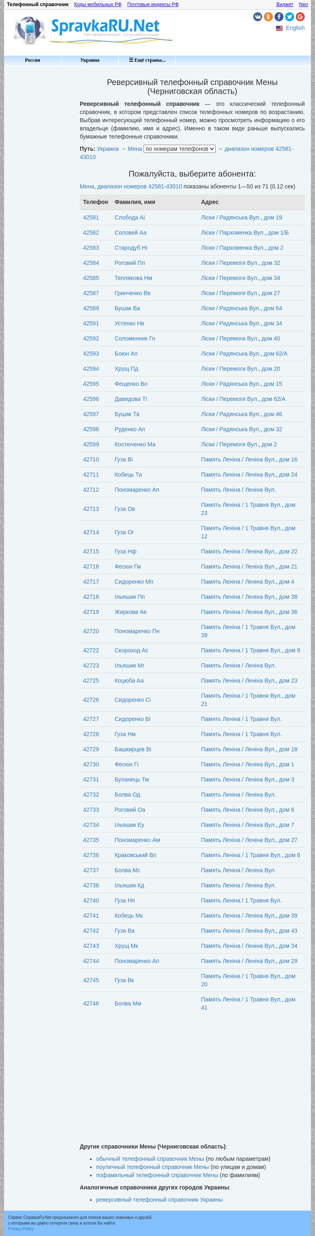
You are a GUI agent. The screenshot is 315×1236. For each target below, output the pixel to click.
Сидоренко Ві (133, 719)
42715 (91, 551)
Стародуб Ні (131, 247)
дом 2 (275, 247)
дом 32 (271, 263)
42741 (91, 915)
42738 (91, 885)
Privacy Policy (21, 1229)
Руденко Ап (130, 429)
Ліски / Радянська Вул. (231, 217)
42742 (91, 930)
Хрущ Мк (126, 946)
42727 (91, 719)
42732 (91, 794)
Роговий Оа (130, 809)
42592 (91, 338)
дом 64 (273, 308)
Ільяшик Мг (129, 665)
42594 (91, 368)
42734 (91, 825)
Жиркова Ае (131, 612)
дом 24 (288, 474)
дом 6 (286, 809)
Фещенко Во (131, 384)
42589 (91, 308)
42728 (91, 734)
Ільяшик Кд (129, 885)
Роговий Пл (130, 263)
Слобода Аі (130, 217)
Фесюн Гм (128, 566)
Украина (89, 60)
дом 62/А (276, 353)
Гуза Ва (125, 930)
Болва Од (127, 794)
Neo (303, 4)
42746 (91, 1003)
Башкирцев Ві (133, 749)
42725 (91, 680)
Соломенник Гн (135, 338)
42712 (91, 489)
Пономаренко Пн (137, 631)
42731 (91, 779)
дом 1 (286, 764)
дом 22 (288, 551)
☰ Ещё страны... (147, 60)
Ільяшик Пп (130, 596)
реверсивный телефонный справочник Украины (159, 1199)
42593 (91, 353)
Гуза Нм (125, 734)
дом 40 (271, 338)
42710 (91, 459)
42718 (91, 596)
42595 (91, 384)
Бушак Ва (127, 308)
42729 (91, 749)
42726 (91, 699)
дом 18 (288, 749)
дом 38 (288, 596)
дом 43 (288, 930)
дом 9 (292, 650)
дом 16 (288, 459)
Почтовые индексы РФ (153, 4)
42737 (91, 870)
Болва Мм (128, 1003)
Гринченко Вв (133, 293)
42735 (91, 840)
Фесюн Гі (126, 764)
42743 (91, 946)
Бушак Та (127, 414)
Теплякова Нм (133, 278)
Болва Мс (127, 870)
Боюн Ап (126, 353)
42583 (91, 247)
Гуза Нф (125, 551)
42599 (91, 444)
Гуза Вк (124, 980)
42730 (91, 764)
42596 (91, 399)
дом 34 (271, 278)
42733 (91, 809)
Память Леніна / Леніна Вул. (238, 459)
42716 (91, 566)
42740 (91, 900)
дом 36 (288, 612)
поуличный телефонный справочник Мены (152, 1167)
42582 (91, 232)
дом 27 (271, 293)
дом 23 (288, 680)
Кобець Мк (129, 915)
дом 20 (271, 368)
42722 (91, 650)
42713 (91, 509)
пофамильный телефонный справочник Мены (157, 1175)
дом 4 (286, 581)
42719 (91, 612)
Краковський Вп (135, 855)
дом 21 (288, 566)
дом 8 (292, 855)
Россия (32, 60)
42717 (91, 581)
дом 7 (286, 825)
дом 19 (273, 217)
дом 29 (288, 961)
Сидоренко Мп (134, 581)
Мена (135, 149)
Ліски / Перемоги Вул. (230, 263)
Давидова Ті (131, 399)
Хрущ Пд (126, 368)
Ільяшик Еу (129, 825)
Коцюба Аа (129, 680)
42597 (91, 414)
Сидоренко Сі (133, 699)
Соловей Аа (130, 232)
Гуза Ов (125, 509)
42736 (91, 855)
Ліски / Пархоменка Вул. (233, 232)
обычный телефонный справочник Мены (150, 1158)
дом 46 (273, 414)
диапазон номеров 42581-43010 (139, 186)
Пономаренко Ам (137, 840)
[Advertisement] (39, 192)
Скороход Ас (131, 650)
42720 (91, 631)
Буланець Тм (132, 779)
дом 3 (286, 779)
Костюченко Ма (135, 444)
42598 (91, 429)
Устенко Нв (129, 323)
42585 (91, 278)
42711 (91, 474)
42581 (91, 217)
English (295, 28)
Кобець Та (128, 474)
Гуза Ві (124, 459)
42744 (91, 961)
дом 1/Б (278, 232)
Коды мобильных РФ (98, 4)
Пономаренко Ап (137, 489)
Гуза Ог (124, 532)
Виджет (284, 4)
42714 (91, 532)
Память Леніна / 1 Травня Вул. (241, 505)
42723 (91, 665)
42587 (91, 293)
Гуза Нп (125, 900)
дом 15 (273, 384)
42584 (91, 263)
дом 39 (288, 915)
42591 (91, 323)
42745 (91, 980)
